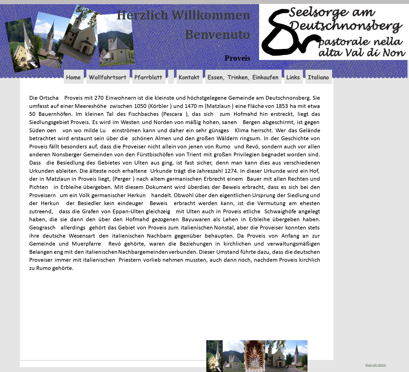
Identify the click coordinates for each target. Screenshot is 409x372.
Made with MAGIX (375, 365)
